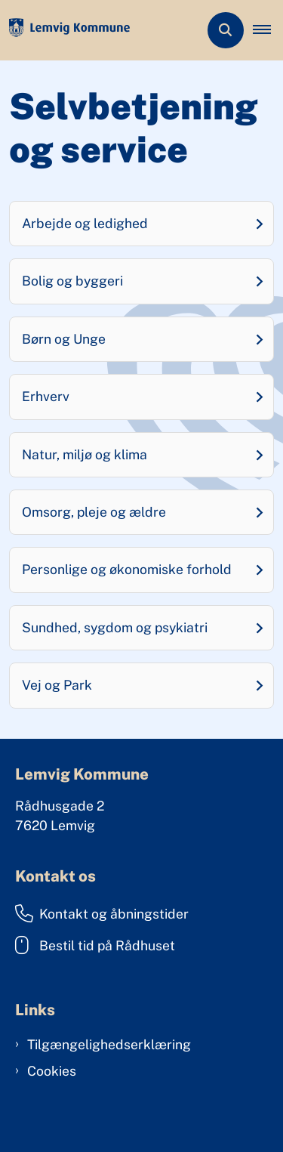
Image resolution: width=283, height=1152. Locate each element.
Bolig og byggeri (72, 281)
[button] (268, 30)
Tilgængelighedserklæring (109, 1044)
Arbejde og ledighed (85, 223)
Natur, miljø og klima (84, 454)
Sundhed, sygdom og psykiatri (115, 627)
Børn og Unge (64, 339)
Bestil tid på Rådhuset (95, 945)
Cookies (51, 1071)
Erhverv (45, 396)
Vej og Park (57, 685)
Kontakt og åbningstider (102, 913)
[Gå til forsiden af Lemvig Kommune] (65, 30)
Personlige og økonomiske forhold (127, 569)
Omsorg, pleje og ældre (94, 512)
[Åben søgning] (226, 30)
